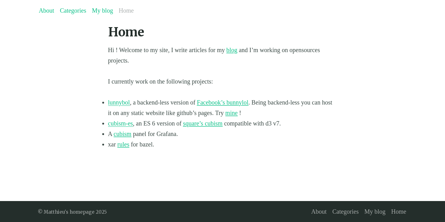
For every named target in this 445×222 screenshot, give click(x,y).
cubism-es (120, 123)
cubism (122, 133)
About (46, 10)
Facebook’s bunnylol (222, 102)
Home (126, 10)
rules (123, 144)
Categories (73, 10)
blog (231, 50)
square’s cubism (202, 123)
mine (231, 112)
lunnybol (119, 102)
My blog (102, 10)
